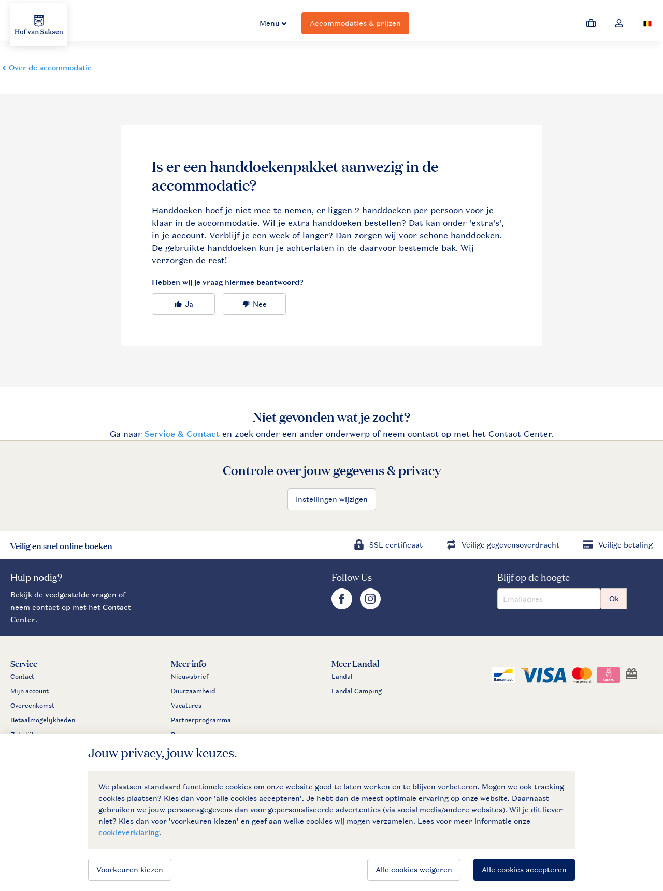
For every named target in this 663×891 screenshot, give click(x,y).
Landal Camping (357, 691)
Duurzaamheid (193, 691)
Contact (22, 676)
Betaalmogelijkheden (42, 720)
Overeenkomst (32, 705)
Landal (342, 676)
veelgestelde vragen (81, 594)
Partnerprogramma (201, 720)
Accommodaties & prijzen (355, 23)
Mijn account (29, 691)
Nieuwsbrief (189, 676)
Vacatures (186, 705)
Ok (614, 598)
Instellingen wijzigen (332, 499)
